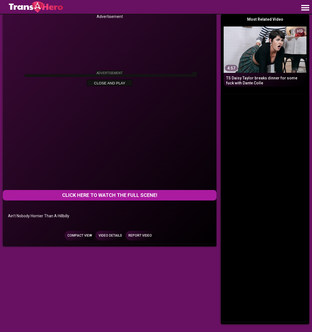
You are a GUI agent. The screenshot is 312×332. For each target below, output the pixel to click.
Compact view (79, 235)
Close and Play (109, 83)
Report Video (140, 235)
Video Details (110, 235)
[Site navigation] (305, 8)
